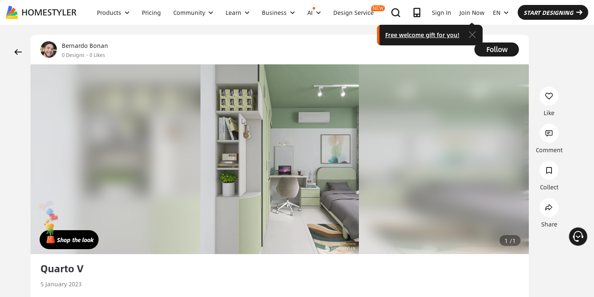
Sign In (441, 12)
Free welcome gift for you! (422, 35)
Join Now (472, 12)
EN (501, 12)
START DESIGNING (552, 12)
